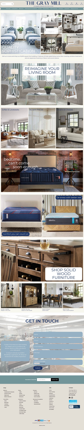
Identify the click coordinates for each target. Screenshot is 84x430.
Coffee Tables (21, 413)
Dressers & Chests (7, 393)
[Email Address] (58, 346)
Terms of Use (51, 407)
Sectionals (21, 402)
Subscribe (55, 379)
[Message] (58, 354)
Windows (61, 8)
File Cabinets (6, 405)
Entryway (8, 8)
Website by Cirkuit (42, 425)
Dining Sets (21, 396)
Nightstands (6, 395)
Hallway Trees (36, 393)
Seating (20, 393)
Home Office (46, 8)
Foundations (36, 402)
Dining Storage (22, 395)
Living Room (15, 8)
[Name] (58, 334)
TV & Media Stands (22, 410)
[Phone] (58, 340)
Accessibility (51, 409)
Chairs (5, 407)
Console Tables (37, 395)
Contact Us (51, 401)
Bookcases (6, 402)
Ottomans (21, 405)
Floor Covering (53, 8)
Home (50, 390)
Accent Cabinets (37, 396)
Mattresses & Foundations (31, 8)
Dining (39, 8)
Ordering (51, 404)
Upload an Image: (39, 361)
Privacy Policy (51, 406)
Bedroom (21, 8)
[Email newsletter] (44, 379)
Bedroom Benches (7, 396)
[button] (67, 4)
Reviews (50, 399)
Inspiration (66, 8)
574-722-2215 (72, 395)
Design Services (74, 8)
